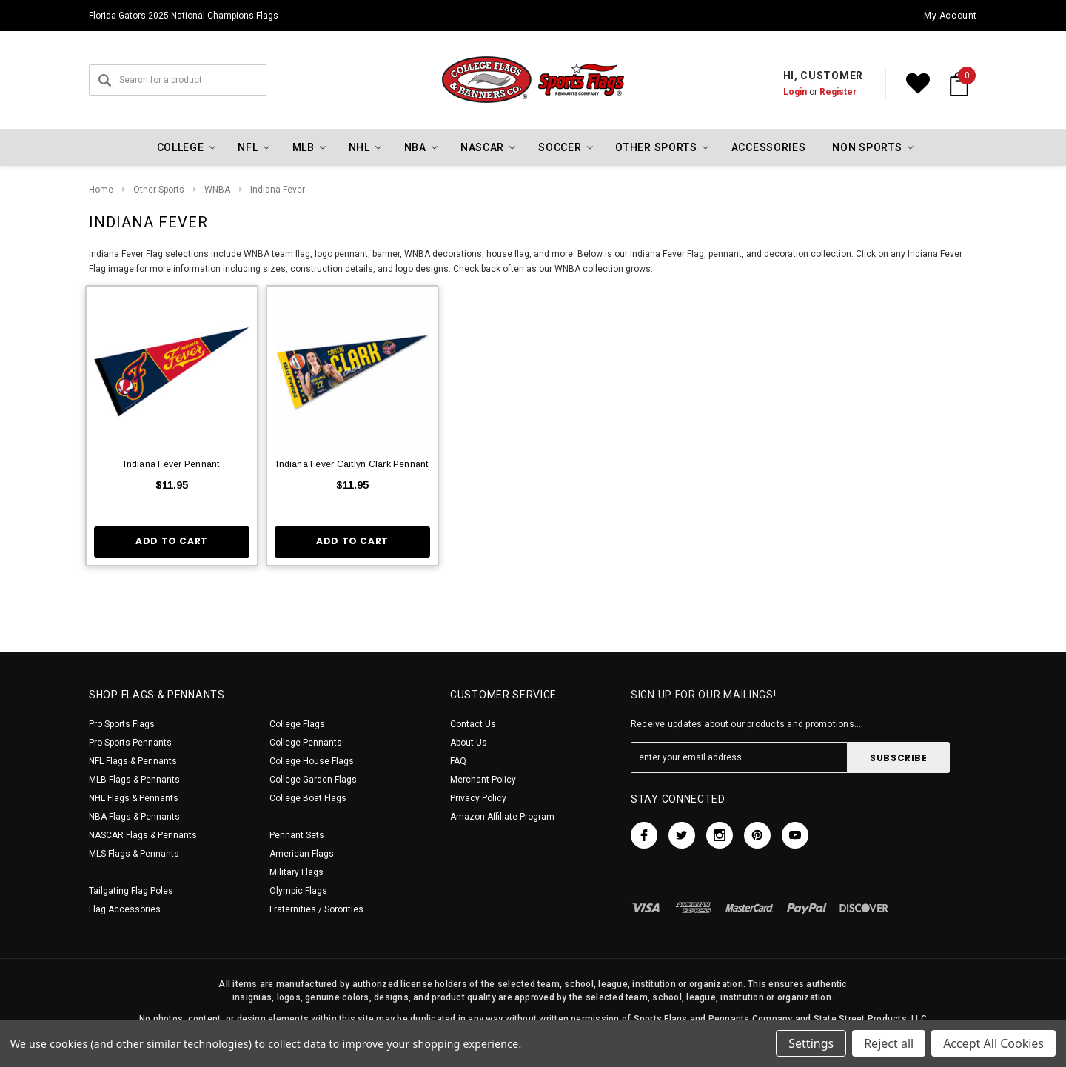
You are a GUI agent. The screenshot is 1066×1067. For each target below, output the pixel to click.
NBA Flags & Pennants (134, 817)
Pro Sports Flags (122, 724)
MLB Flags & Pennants (134, 780)
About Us (468, 742)
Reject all (889, 1043)
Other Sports (158, 189)
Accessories (768, 147)
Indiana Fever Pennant (171, 464)
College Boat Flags (307, 798)
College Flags (297, 724)
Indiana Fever (277, 189)
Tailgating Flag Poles (131, 891)
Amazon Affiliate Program (502, 817)
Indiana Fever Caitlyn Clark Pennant (352, 464)
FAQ (458, 761)
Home (101, 189)
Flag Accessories (125, 909)
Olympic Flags (298, 891)
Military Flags (296, 872)
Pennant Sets (296, 835)
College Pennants (305, 742)
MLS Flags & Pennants (134, 854)
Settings (811, 1043)
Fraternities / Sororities (316, 909)
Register (838, 92)
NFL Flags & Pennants (133, 761)
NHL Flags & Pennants (133, 798)
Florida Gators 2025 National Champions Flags (183, 15)
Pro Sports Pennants (130, 742)
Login (795, 92)
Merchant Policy (483, 780)
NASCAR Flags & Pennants (143, 835)
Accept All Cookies (993, 1043)
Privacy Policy (478, 798)
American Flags (301, 854)
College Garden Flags (313, 780)
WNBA (217, 189)
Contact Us (473, 724)
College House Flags (311, 761)
